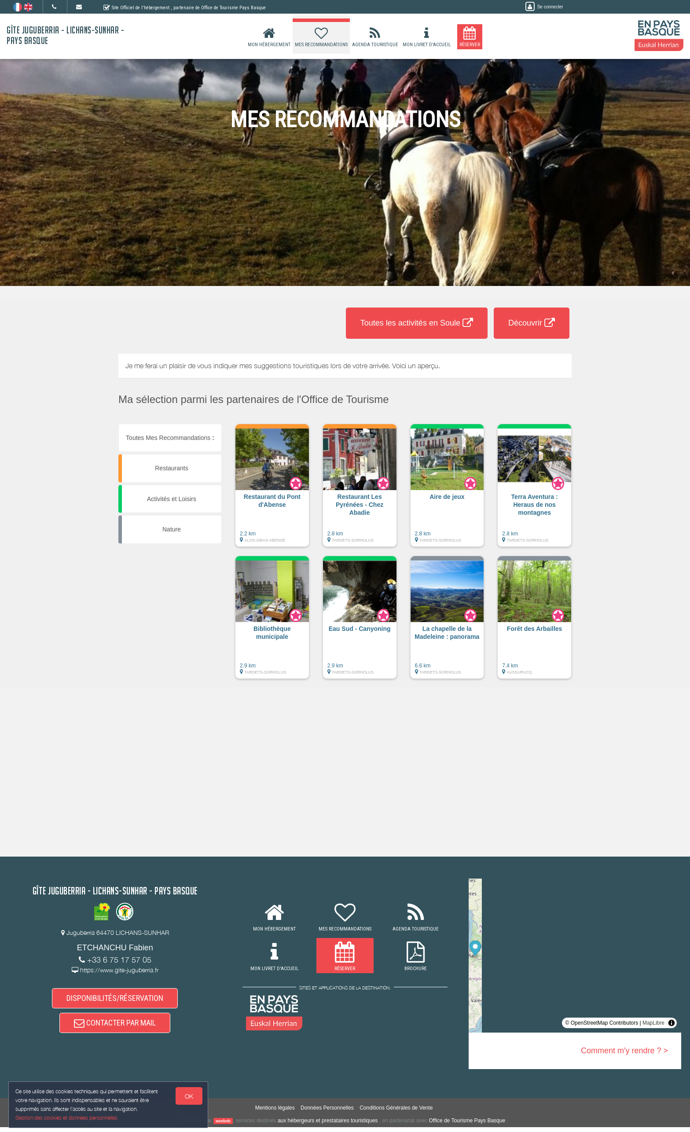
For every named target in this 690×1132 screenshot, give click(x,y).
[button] (272, 490)
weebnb (223, 1126)
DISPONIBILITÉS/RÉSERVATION (114, 999)
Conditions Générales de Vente (396, 1113)
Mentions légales (275, 1113)
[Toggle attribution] (671, 1023)
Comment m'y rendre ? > (624, 1050)
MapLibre (653, 1023)
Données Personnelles (327, 1113)
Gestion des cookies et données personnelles (67, 1117)
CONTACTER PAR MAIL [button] (115, 1026)
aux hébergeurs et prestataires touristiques (328, 1125)
